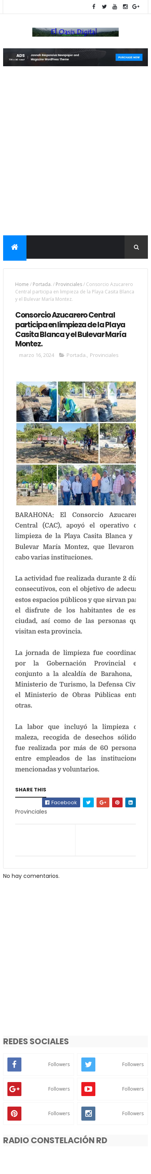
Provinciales (69, 284)
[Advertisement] (75, 155)
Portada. (42, 284)
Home (22, 284)
